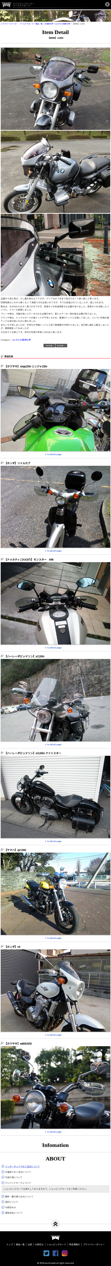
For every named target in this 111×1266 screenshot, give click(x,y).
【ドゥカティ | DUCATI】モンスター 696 (28, 559)
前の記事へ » (61, 345)
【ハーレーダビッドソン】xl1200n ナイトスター (34, 753)
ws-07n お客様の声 (21, 339)
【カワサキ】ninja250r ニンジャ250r (27, 366)
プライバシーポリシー (94, 1244)
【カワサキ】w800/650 (18, 1043)
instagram (64, 1253)
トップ (9, 1244)
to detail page (54, 454)
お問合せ (39, 1244)
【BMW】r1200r (55, 37)
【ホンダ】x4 (13, 947)
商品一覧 (20, 1244)
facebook (55, 1253)
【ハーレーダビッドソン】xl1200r (25, 656)
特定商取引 (74, 1244)
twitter (46, 1253)
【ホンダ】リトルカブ (18, 463)
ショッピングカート (56, 1244)
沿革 (30, 1244)
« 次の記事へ (49, 345)
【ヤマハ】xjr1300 (15, 850)
